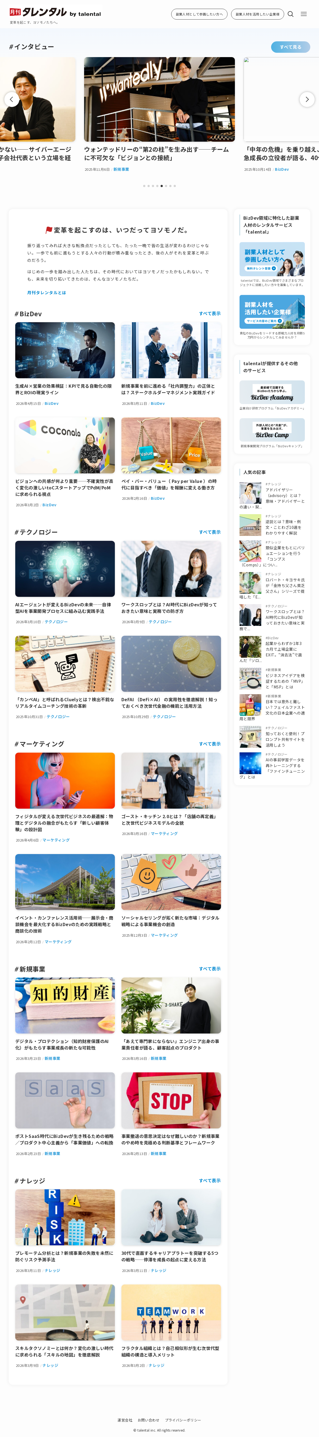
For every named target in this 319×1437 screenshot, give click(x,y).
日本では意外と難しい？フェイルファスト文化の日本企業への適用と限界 (272, 710)
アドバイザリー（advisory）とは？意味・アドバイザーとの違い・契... (272, 498)
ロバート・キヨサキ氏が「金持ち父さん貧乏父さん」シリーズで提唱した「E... (272, 588)
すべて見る (291, 47)
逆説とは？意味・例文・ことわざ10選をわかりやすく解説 (284, 527)
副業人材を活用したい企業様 (258, 14)
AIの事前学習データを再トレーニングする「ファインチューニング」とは (272, 768)
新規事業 (274, 669)
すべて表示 (210, 313)
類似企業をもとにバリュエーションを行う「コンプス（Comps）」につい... (272, 556)
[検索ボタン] (290, 14)
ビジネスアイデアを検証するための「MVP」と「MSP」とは (285, 681)
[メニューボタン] (303, 14)
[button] (144, 186)
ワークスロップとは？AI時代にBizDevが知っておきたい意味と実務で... (272, 620)
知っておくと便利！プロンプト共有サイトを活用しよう (285, 739)
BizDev (273, 637)
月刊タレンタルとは (46, 292)
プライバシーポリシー (183, 1420)
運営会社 (125, 1420)
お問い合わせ (149, 1420)
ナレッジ (274, 484)
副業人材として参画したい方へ (199, 14)
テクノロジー (277, 606)
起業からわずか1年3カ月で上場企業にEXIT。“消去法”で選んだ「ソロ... (271, 652)
